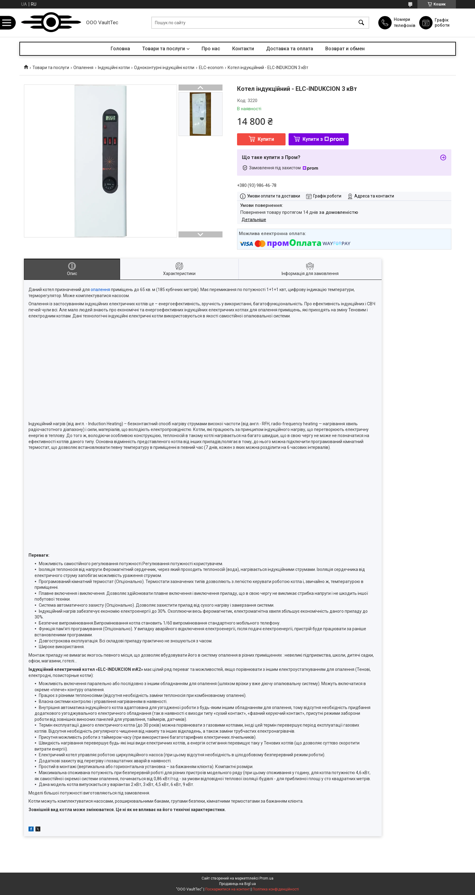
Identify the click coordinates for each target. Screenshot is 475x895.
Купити (266, 139)
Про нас (211, 48)
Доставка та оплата (289, 48)
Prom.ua (266, 878)
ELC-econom (211, 67)
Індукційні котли (114, 67)
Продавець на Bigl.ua (237, 884)
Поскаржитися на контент (227, 889)
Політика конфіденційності (276, 889)
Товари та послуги (163, 48)
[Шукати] (361, 22)
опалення (100, 289)
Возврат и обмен (345, 48)
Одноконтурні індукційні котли (164, 67)
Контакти (243, 48)
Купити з (323, 139)
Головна (120, 48)
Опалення (83, 67)
